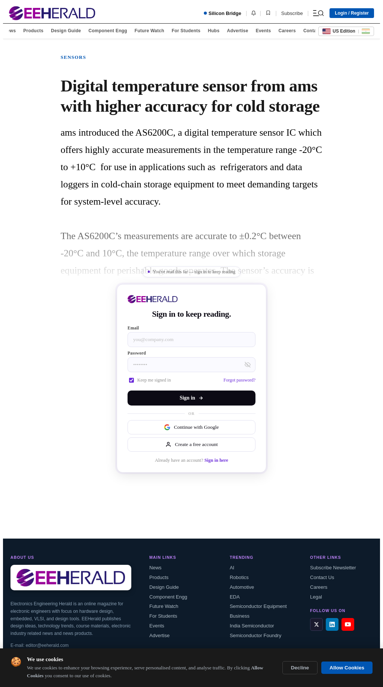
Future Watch (149, 30)
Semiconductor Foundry (255, 635)
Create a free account (191, 445)
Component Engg (108, 30)
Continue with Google (191, 427)
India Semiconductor (252, 626)
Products (33, 30)
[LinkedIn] (332, 624)
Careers (286, 30)
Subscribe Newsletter (333, 567)
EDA (235, 597)
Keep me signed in (150, 380)
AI (232, 567)
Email (133, 328)
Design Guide (66, 30)
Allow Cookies (347, 668)
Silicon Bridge (222, 13)
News (10, 30)
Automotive (242, 587)
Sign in (191, 398)
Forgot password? (239, 380)
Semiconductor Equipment (258, 606)
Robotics (239, 577)
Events (263, 30)
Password (137, 353)
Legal (316, 597)
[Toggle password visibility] (248, 365)
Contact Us (322, 577)
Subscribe (292, 13)
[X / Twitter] (316, 624)
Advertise (237, 30)
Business (239, 616)
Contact (312, 30)
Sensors (73, 57)
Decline (300, 668)
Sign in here (216, 460)
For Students (186, 30)
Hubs (214, 30)
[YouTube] (347, 624)
